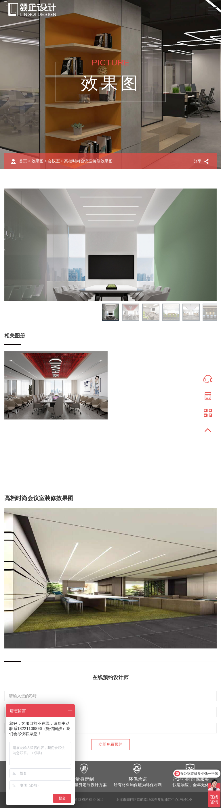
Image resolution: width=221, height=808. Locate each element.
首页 (23, 161)
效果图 (37, 161)
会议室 (54, 161)
